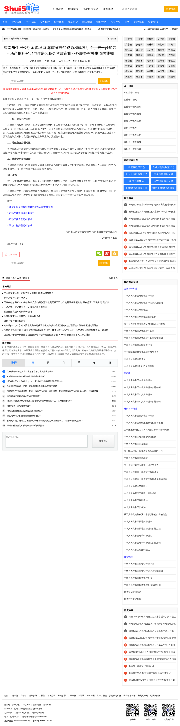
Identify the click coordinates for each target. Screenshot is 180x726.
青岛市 (139, 77)
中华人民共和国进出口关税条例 (139, 366)
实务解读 (45, 22)
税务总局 (33, 695)
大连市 (128, 77)
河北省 (171, 39)
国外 (172, 71)
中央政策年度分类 (163, 174)
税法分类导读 (136, 181)
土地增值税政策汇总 (136, 188)
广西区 (171, 55)
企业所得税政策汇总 (163, 167)
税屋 (6, 38)
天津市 (161, 39)
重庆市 (150, 39)
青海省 (161, 66)
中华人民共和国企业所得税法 (138, 380)
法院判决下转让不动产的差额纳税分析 (22, 316)
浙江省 (128, 50)
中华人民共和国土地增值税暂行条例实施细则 (145, 479)
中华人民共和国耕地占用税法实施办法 (142, 528)
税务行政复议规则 (132, 599)
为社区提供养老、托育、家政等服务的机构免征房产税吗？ (33, 386)
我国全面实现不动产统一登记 (18, 312)
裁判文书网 (143, 695)
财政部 (15, 695)
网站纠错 (47, 704)
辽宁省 (128, 55)
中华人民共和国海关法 (135, 359)
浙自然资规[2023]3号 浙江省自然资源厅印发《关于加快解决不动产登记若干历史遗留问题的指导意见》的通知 (56, 330)
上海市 (139, 39)
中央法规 (16, 22)
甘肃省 (128, 66)
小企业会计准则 (131, 92)
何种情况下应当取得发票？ (19, 406)
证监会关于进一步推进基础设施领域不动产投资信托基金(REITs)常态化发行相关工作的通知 (47, 335)
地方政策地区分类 (163, 181)
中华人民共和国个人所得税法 (138, 394)
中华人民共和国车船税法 (136, 486)
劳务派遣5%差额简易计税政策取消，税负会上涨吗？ (30, 371)
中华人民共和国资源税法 (136, 458)
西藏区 (171, 44)
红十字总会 (102, 695)
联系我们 (37, 704)
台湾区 (150, 71)
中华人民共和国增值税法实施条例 (140, 317)
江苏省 (139, 50)
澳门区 (161, 71)
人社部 (42, 695)
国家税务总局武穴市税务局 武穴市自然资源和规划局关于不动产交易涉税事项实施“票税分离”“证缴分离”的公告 (56, 302)
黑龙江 (161, 55)
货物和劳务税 (130, 289)
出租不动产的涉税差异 (14, 321)
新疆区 (171, 66)
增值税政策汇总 (136, 167)
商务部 (23, 695)
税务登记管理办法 (132, 592)
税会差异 (115, 22)
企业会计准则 (130, 99)
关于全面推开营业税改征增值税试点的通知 (144, 324)
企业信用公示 (130, 695)
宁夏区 (171, 61)
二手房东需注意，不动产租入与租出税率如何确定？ (28, 293)
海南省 (25, 38)
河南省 (171, 50)
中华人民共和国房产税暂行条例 (139, 416)
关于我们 (16, 704)
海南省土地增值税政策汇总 (141, 666)
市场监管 (51, 695)
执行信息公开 (115, 695)
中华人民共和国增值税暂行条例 (139, 296)
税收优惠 (59, 22)
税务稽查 (87, 22)
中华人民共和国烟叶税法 (136, 500)
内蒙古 (139, 66)
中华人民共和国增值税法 (136, 310)
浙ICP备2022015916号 (42, 721)
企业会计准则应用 (132, 107)
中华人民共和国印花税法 (136, 444)
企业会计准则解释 (132, 114)
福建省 (128, 71)
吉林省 (150, 44)
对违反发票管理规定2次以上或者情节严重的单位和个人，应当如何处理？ (39, 401)
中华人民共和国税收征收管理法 (139, 564)
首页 (4, 22)
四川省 (161, 50)
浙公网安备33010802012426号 (17, 721)
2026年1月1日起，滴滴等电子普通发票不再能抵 (28, 29)
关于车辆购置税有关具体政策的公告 (141, 352)
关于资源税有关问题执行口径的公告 (141, 465)
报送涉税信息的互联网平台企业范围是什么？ (27, 425)
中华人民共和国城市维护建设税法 (140, 437)
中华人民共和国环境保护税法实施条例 (142, 543)
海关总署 (62, 695)
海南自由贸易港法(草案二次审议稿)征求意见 (150, 673)
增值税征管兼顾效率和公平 (110, 29)
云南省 (128, 61)
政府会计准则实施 (132, 149)
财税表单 (139, 22)
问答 (127, 22)
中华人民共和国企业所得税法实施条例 (142, 387)
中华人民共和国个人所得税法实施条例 (142, 401)
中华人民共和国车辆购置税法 (138, 345)
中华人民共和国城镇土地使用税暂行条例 (143, 423)
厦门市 (161, 77)
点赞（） (13, 254)
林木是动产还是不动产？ (16, 298)
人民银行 (72, 695)
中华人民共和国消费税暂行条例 (139, 331)
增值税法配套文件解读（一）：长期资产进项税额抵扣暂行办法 (35, 381)
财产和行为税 (130, 408)
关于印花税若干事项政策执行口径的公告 (143, 451)
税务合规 (73, 22)
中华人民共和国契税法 (135, 507)
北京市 (128, 39)
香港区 (139, 71)
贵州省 (161, 61)
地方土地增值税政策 (163, 188)
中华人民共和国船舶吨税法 (137, 550)
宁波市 (150, 77)
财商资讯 (153, 22)
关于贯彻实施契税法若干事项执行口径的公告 (145, 514)
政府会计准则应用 (132, 135)
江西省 (139, 55)
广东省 (128, 44)
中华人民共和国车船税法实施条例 (140, 493)
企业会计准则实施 (132, 121)
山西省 (150, 66)
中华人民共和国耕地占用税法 (138, 521)
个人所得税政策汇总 (136, 174)
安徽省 (139, 44)
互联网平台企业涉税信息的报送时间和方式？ (27, 376)
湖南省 (150, 55)
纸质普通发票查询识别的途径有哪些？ (24, 396)
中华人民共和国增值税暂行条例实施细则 (143, 303)
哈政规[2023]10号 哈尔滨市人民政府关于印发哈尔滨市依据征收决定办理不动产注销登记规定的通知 (51, 325)
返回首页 (111, 38)
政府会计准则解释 (132, 142)
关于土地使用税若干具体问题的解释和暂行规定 (146, 430)
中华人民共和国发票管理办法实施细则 (142, 585)
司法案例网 (155, 695)
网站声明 (26, 704)
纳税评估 (101, 22)
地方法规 (31, 22)
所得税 (127, 373)
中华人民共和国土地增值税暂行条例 (141, 472)
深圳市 (171, 77)
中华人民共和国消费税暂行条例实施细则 (143, 338)
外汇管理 (91, 695)
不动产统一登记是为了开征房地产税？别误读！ (26, 307)
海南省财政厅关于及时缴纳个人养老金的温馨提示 (152, 261)
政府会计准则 (130, 128)
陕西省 (139, 61)
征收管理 (128, 557)
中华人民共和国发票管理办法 (138, 578)
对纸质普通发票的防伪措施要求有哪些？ (25, 411)
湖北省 (161, 44)
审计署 (81, 695)
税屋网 (7, 704)
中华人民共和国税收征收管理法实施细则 (143, 571)
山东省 (150, 50)
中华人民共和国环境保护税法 (138, 536)
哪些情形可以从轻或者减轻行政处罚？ (24, 416)
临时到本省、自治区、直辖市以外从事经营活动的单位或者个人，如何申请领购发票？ (45, 420)
